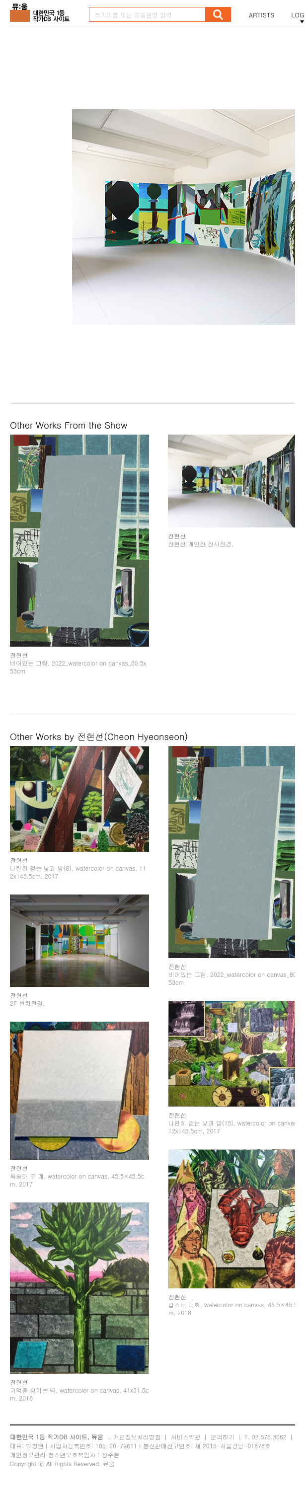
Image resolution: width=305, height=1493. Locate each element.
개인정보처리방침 (137, 1436)
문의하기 (222, 1436)
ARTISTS (262, 15)
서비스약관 (186, 1436)
